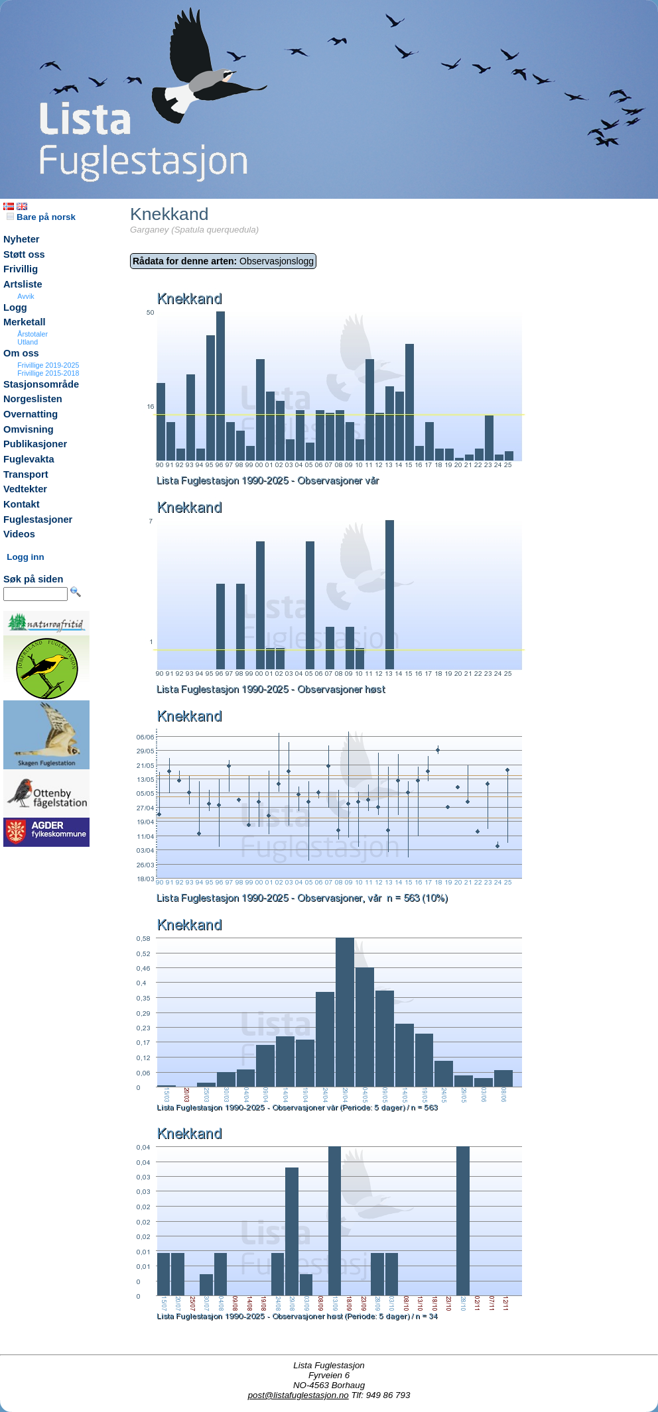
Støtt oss (24, 254)
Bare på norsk (41, 217)
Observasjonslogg (223, 261)
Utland (27, 342)
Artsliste (22, 284)
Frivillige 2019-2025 (48, 365)
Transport (25, 474)
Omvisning (28, 429)
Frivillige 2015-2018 (48, 373)
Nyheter (21, 239)
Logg (15, 307)
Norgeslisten (32, 399)
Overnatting (30, 414)
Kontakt (21, 504)
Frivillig (20, 269)
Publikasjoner (35, 444)
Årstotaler (32, 334)
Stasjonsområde (41, 384)
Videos (19, 534)
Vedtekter (25, 489)
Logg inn (25, 557)
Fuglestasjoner (37, 519)
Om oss (21, 353)
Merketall (24, 322)
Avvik (25, 296)
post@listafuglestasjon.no (298, 1395)
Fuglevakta (28, 459)
